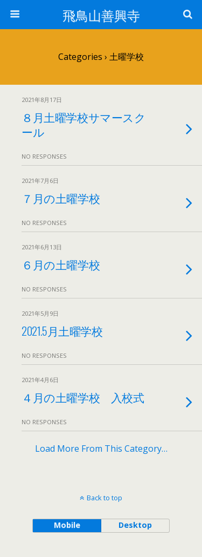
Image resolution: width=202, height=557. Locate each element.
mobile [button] (67, 525)
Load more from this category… (101, 448)
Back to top (104, 497)
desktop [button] (135, 525)
